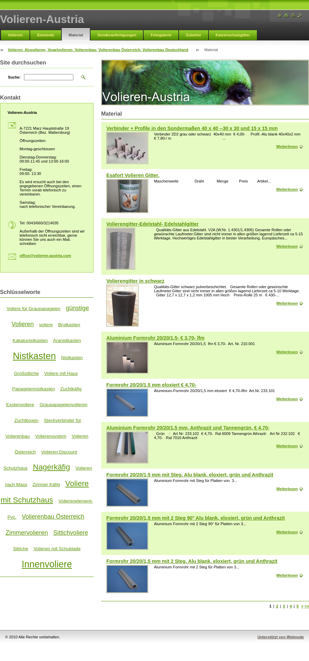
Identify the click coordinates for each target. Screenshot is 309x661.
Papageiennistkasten (33, 388)
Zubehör (193, 35)
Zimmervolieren (26, 532)
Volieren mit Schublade (57, 548)
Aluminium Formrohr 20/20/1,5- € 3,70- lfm (155, 338)
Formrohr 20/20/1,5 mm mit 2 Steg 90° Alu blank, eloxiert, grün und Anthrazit (195, 518)
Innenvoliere (47, 564)
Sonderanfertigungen (116, 35)
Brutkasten (69, 324)
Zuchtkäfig (71, 388)
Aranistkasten (67, 340)
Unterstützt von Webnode (281, 637)
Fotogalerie (161, 35)
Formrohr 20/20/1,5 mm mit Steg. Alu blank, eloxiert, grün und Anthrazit (189, 474)
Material (76, 35)
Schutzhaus (15, 468)
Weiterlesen (287, 146)
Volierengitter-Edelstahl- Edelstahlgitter (152, 224)
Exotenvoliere (20, 404)
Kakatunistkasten (30, 340)
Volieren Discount (59, 452)
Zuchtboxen (26, 420)
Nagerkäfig (51, 467)
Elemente (45, 35)
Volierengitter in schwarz (135, 281)
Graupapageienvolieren (63, 404)
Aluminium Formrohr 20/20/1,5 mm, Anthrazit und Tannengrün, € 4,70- (188, 427)
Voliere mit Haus (61, 373)
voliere (46, 324)
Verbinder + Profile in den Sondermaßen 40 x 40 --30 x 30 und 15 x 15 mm (191, 128)
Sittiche (20, 548)
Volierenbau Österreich (53, 516)
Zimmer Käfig (46, 484)
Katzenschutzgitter (233, 35)
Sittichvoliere (70, 532)
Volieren (15, 35)
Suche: (14, 77)
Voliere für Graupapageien (33, 308)
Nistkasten (34, 356)
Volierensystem (50, 436)
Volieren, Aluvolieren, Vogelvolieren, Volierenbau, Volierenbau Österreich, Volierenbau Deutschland (98, 50)
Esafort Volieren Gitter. (132, 175)
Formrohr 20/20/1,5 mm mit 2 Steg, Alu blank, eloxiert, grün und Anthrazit (191, 561)
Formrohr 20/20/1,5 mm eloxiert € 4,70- (151, 385)
